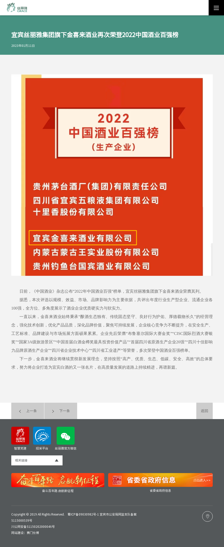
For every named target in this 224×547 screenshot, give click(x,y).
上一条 (27, 411)
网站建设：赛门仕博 (25, 532)
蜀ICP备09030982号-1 (83, 514)
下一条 (61, 411)
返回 (204, 411)
